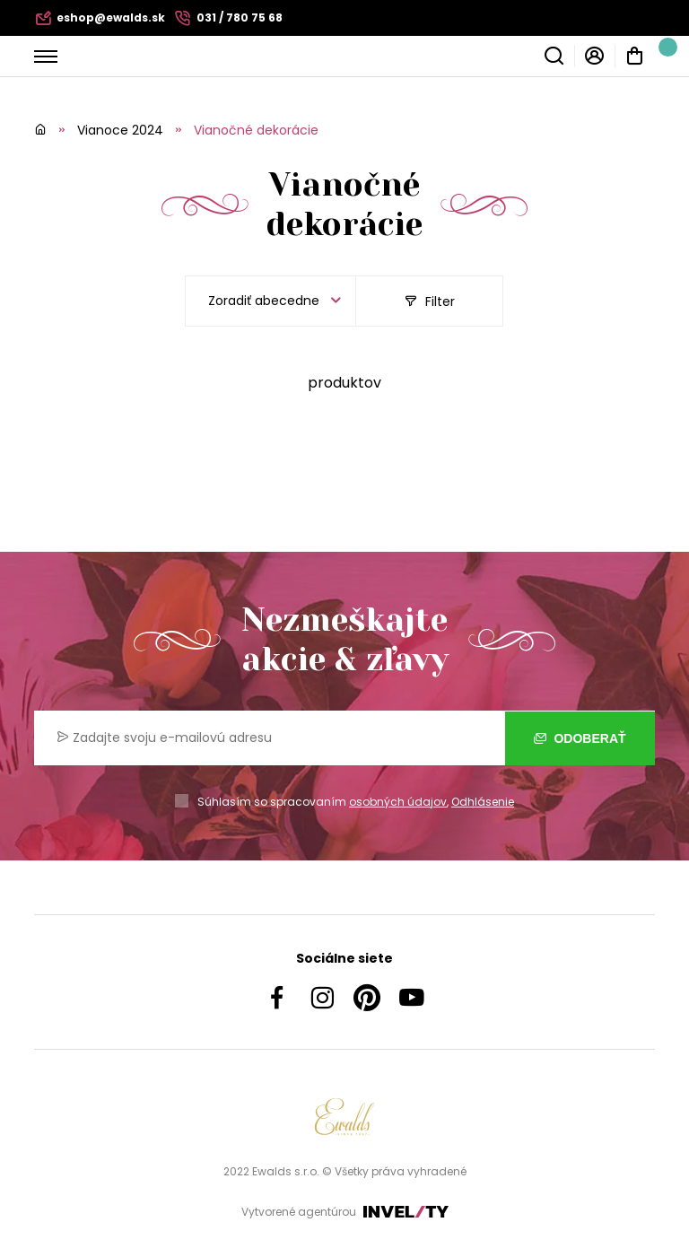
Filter (430, 301)
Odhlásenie (482, 801)
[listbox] (270, 301)
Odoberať (580, 737)
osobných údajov (398, 801)
